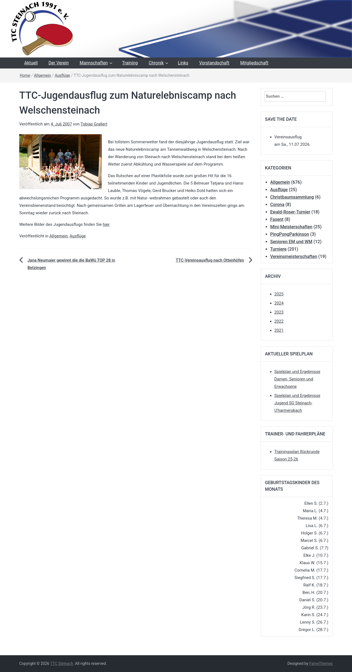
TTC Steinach (61, 663)
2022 (279, 321)
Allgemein (42, 75)
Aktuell (31, 62)
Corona (277, 204)
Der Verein (59, 62)
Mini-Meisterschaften (291, 226)
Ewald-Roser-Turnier (290, 212)
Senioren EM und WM (291, 241)
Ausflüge (62, 75)
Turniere (278, 249)
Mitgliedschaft (254, 62)
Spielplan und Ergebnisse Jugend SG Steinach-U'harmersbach (297, 403)
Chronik (156, 62)
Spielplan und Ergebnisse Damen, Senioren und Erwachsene (297, 379)
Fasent (277, 219)
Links (183, 62)
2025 (279, 294)
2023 (279, 312)
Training (130, 62)
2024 (279, 303)
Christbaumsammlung (292, 197)
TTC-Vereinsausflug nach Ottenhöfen (210, 260)
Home (25, 75)
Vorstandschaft (214, 62)
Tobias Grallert (94, 124)
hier (106, 224)
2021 (279, 330)
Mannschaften (94, 62)
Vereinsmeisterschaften (293, 256)
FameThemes (321, 663)
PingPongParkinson (289, 234)
